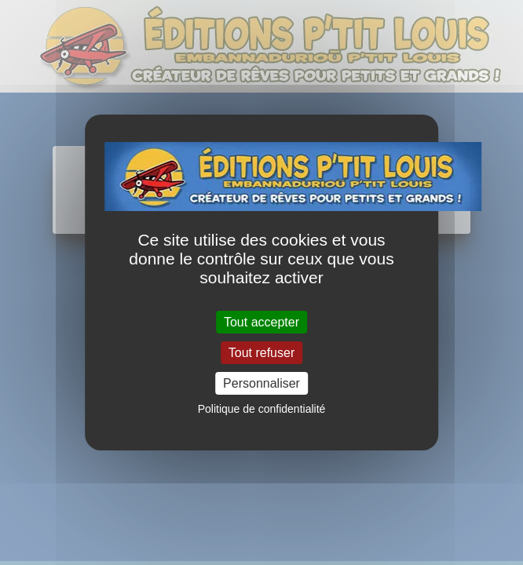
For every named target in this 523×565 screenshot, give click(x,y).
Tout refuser (261, 352)
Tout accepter (261, 321)
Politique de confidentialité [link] (262, 409)
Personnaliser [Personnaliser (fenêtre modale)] (261, 383)
